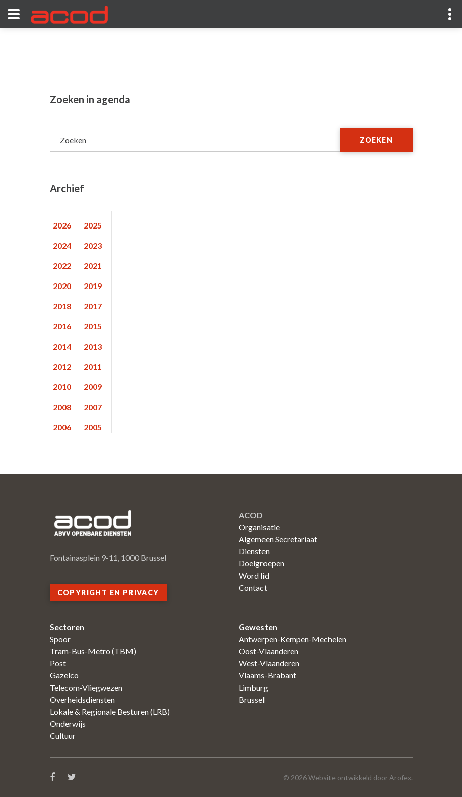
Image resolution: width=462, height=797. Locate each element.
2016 (62, 326)
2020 (62, 286)
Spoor (60, 639)
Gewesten (258, 627)
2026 (62, 225)
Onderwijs (68, 723)
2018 (62, 306)
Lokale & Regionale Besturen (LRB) (110, 711)
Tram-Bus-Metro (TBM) (93, 651)
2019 (93, 286)
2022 (62, 265)
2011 (93, 366)
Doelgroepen (261, 563)
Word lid (254, 575)
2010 (62, 386)
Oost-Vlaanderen (268, 651)
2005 (93, 427)
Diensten (254, 551)
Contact (253, 587)
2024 (62, 245)
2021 (93, 265)
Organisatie (259, 527)
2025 (93, 225)
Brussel (252, 699)
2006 (62, 427)
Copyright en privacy (108, 592)
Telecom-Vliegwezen (86, 687)
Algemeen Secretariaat (278, 539)
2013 (93, 346)
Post (58, 663)
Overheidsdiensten (82, 699)
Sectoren (67, 627)
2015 (93, 326)
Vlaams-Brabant (267, 675)
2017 (93, 306)
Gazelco (64, 675)
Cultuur (63, 736)
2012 (62, 366)
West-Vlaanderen (269, 663)
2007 (93, 407)
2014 (62, 346)
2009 (93, 386)
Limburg (253, 687)
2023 (93, 245)
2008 (62, 407)
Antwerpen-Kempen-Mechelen (292, 639)
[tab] (65, 225)
